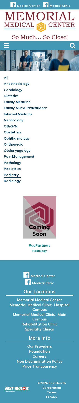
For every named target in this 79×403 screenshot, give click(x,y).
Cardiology (13, 90)
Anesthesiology (17, 83)
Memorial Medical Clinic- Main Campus (39, 316)
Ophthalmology (17, 138)
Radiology (12, 181)
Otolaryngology (17, 150)
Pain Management (19, 156)
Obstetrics (12, 132)
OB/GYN (11, 126)
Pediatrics (12, 168)
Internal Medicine (18, 114)
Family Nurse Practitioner (25, 108)
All (6, 77)
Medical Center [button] (24, 6)
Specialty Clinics (39, 329)
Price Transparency (39, 366)
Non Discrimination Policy (39, 361)
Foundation (39, 351)
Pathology (12, 162)
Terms (52, 392)
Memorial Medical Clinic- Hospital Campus (39, 307)
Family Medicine (17, 102)
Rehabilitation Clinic (39, 324)
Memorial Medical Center (39, 300)
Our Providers (39, 346)
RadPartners (39, 245)
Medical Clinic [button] (56, 6)
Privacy (51, 397)
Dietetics (11, 96)
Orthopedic (13, 144)
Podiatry (11, 175)
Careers (40, 356)
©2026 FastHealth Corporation (52, 385)
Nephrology (14, 120)
